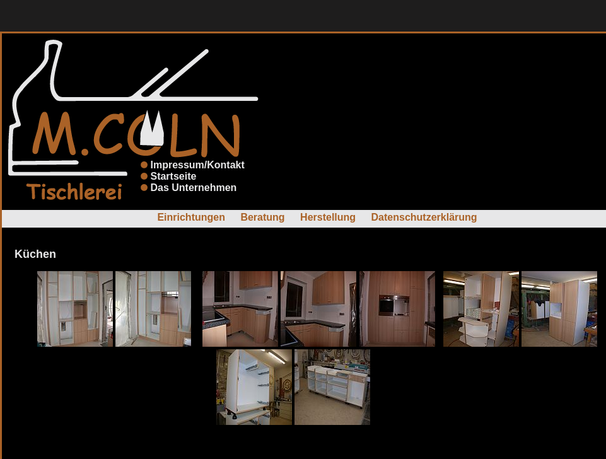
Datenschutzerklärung (424, 217)
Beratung (262, 217)
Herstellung (328, 217)
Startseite (173, 176)
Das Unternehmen (193, 187)
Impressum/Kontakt (197, 165)
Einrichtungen (191, 217)
